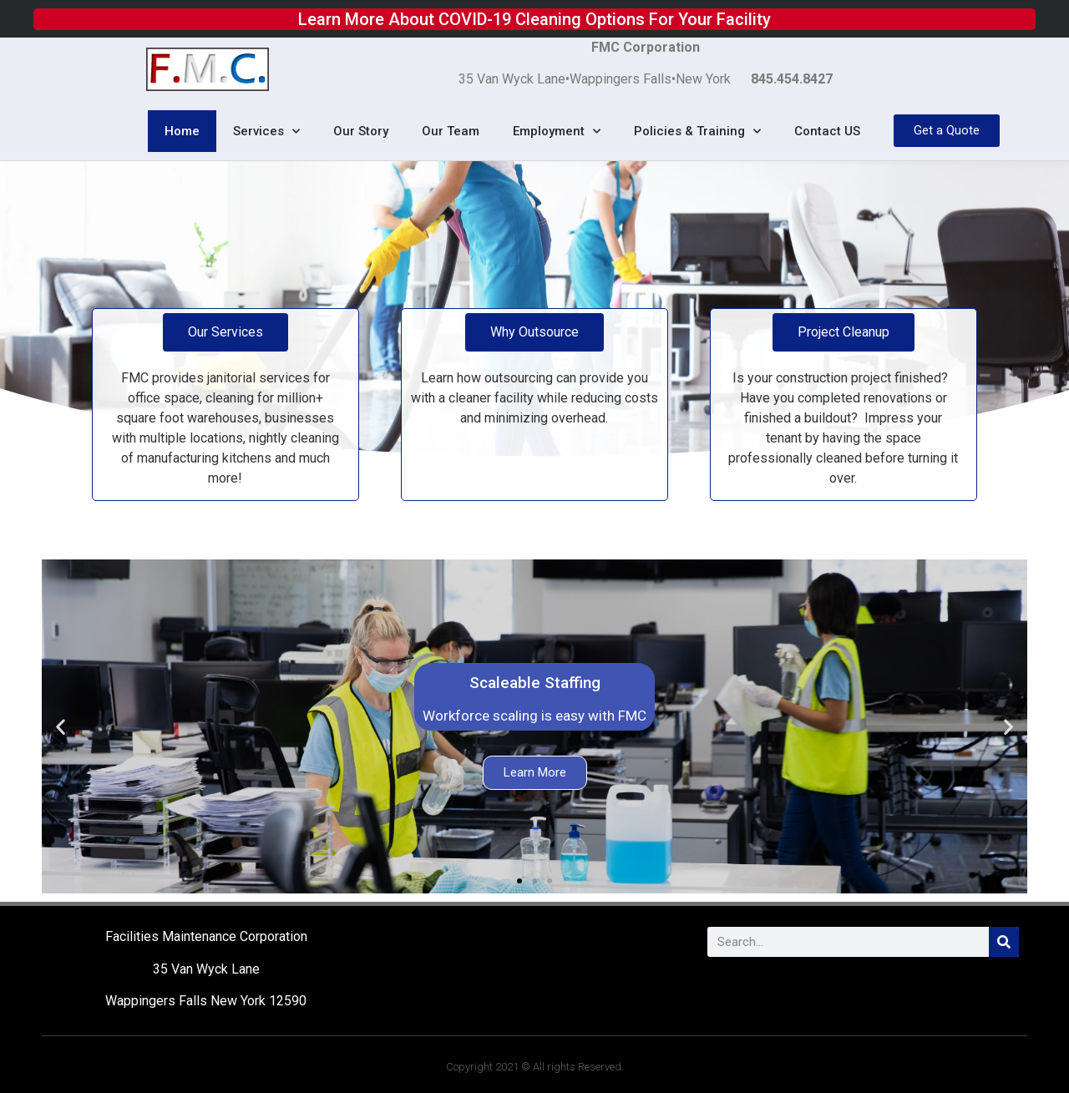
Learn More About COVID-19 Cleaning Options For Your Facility (534, 18)
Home (182, 131)
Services (266, 131)
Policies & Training (697, 131)
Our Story (360, 131)
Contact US (827, 131)
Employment (556, 131)
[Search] (1004, 942)
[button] (519, 880)
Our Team (450, 131)
